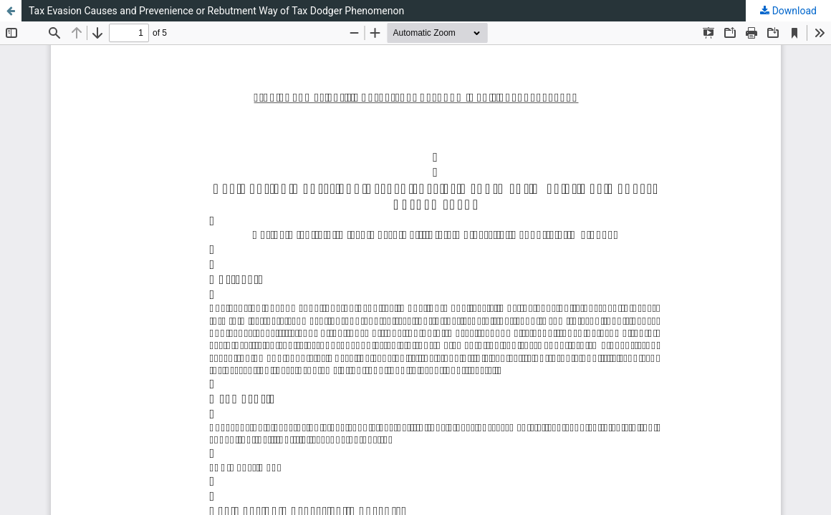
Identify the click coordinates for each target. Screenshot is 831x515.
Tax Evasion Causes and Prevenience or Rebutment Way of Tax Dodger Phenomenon (216, 10)
